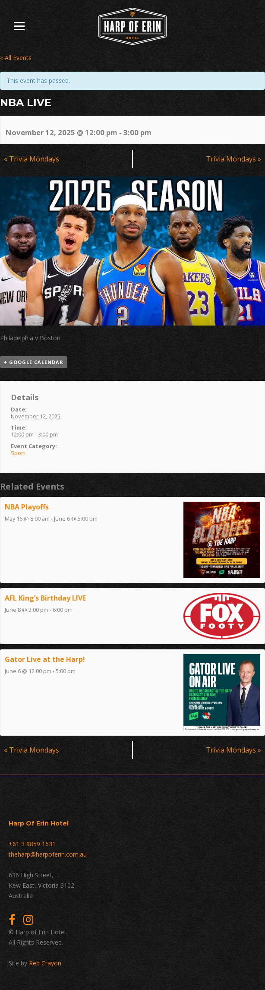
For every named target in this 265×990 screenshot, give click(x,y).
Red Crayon (45, 963)
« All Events (16, 58)
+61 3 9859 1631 (32, 844)
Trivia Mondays (31, 159)
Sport (18, 453)
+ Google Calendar (33, 362)
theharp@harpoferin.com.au (48, 854)
